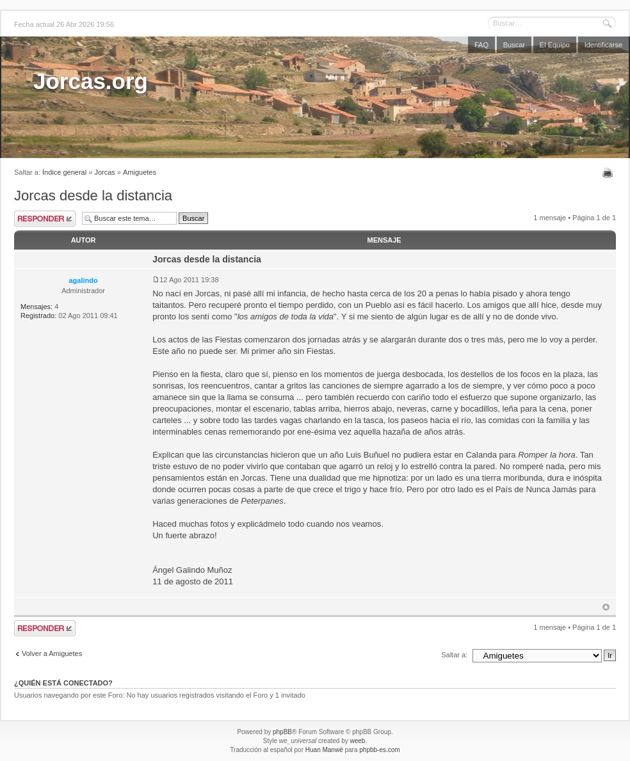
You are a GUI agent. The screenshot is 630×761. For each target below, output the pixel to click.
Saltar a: (454, 655)
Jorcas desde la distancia (93, 196)
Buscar (514, 45)
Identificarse (603, 45)
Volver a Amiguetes (52, 653)
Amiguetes (139, 172)
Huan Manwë (324, 749)
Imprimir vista (609, 173)
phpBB (282, 731)
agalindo (83, 280)
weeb (357, 740)
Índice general (64, 172)
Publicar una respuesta (45, 219)
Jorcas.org (90, 80)
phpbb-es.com (379, 749)
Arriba (606, 607)
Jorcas (104, 172)
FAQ (481, 45)
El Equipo (555, 45)
